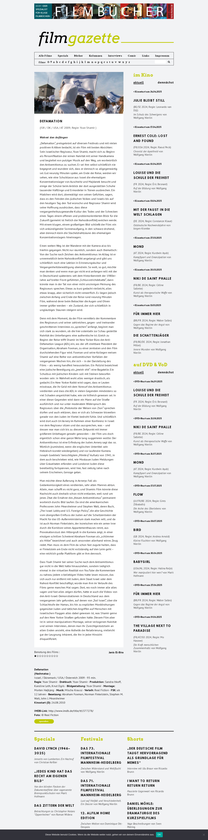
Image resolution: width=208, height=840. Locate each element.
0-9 (50, 62)
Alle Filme (45, 56)
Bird (137, 530)
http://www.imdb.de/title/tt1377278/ (71, 711)
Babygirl (141, 562)
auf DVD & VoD (150, 364)
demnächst (166, 82)
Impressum (162, 56)
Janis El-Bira (116, 652)
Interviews (115, 56)
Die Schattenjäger (151, 336)
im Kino (143, 75)
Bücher (78, 56)
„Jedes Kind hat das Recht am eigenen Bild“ (53, 776)
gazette (79, 38)
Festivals (92, 739)
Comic (132, 56)
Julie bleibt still (149, 101)
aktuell (138, 82)
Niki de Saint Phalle (152, 279)
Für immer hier (146, 314)
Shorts (135, 739)
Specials (63, 56)
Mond (138, 247)
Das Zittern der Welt (54, 806)
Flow (138, 495)
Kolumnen (95, 56)
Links (145, 56)
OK (159, 834)
